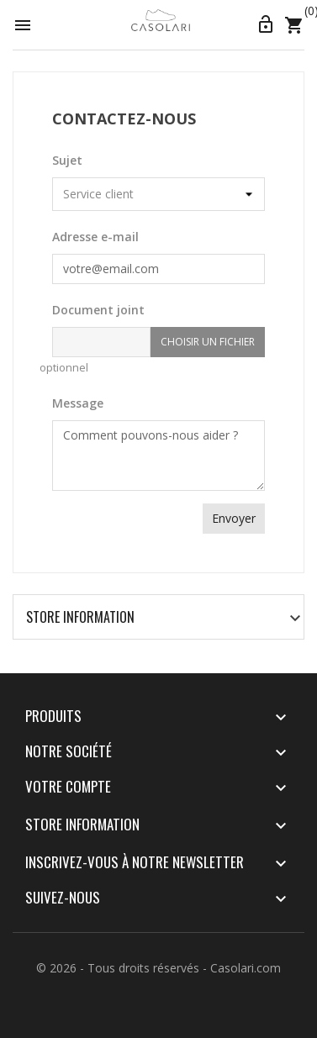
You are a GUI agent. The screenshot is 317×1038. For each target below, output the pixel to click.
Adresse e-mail (95, 237)
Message (77, 403)
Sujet (67, 160)
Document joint (98, 310)
